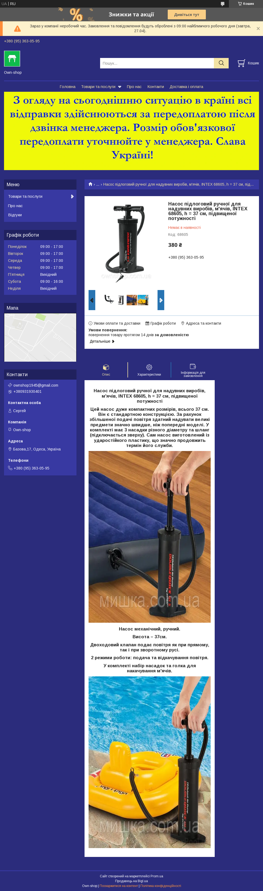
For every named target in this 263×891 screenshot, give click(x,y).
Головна (67, 86)
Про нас (134, 86)
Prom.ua (157, 876)
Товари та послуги (98, 86)
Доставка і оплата (186, 86)
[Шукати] (221, 63)
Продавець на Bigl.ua (131, 881)
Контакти (155, 86)
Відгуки (15, 214)
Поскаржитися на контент (119, 886)
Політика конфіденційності (160, 886)
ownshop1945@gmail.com (35, 385)
